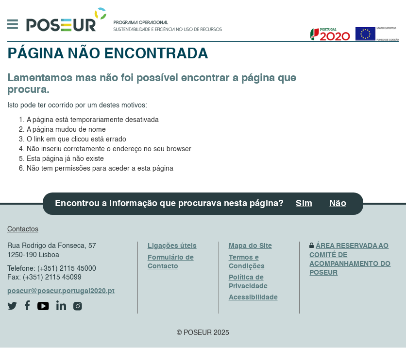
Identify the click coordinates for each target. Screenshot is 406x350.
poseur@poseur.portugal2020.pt (61, 291)
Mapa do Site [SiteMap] (250, 246)
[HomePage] (64, 17)
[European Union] (375, 30)
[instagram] (77, 306)
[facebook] (27, 305)
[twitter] (12, 306)
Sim (304, 203)
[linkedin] (61, 305)
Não (337, 203)
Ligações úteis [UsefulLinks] (172, 246)
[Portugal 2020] (328, 30)
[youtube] (43, 306)
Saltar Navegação (252, 4)
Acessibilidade (253, 297)
